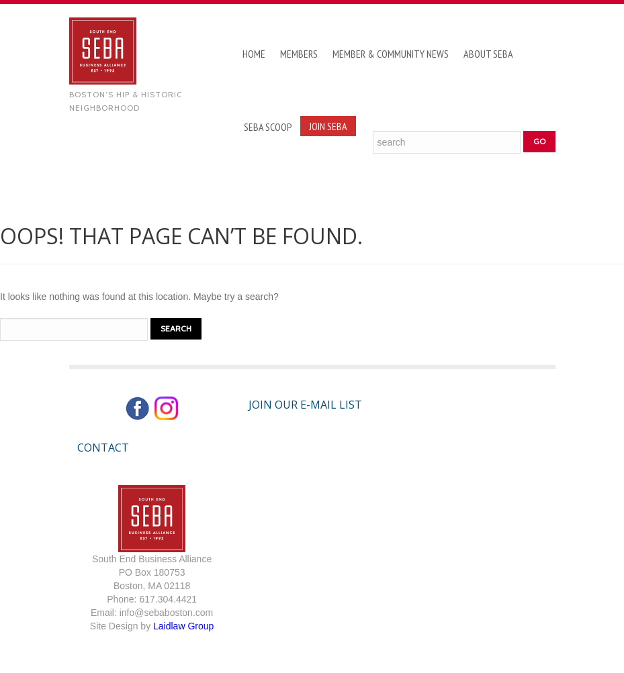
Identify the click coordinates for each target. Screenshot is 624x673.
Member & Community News (390, 53)
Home (253, 53)
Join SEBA (328, 126)
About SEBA (488, 53)
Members (299, 53)
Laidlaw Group (183, 626)
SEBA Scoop (268, 127)
